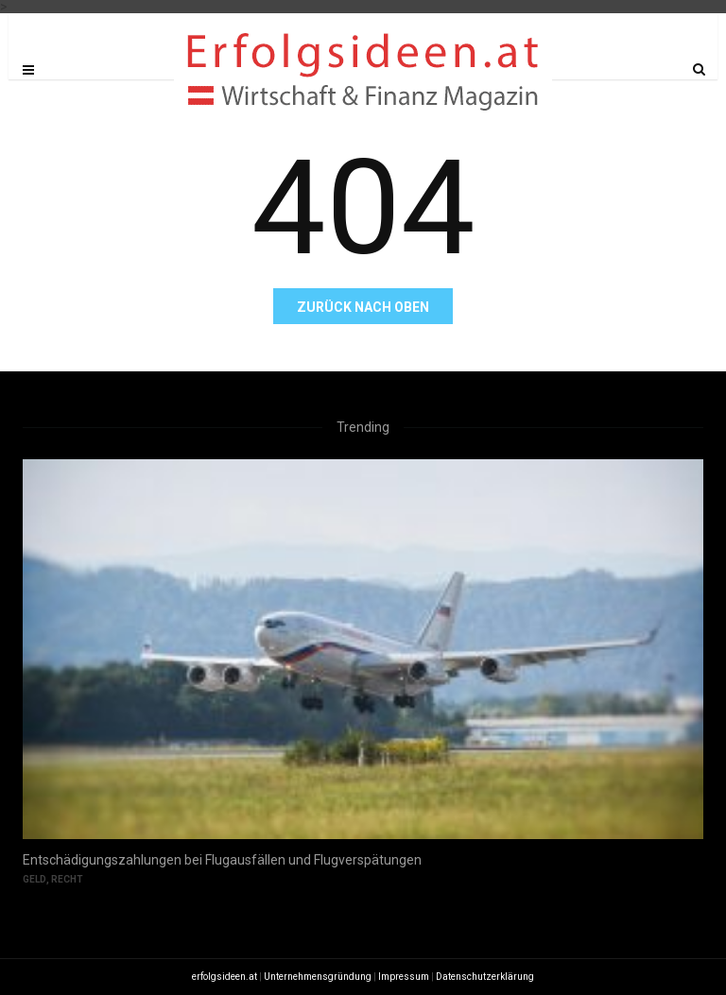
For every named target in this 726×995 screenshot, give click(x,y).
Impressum (403, 976)
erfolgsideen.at (224, 976)
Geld (34, 879)
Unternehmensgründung (318, 976)
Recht (67, 879)
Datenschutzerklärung (485, 976)
